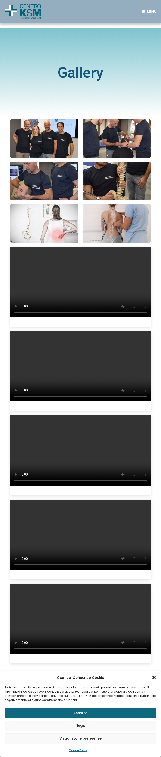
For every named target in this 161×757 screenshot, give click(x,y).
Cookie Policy (78, 750)
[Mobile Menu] (149, 11)
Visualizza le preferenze (80, 738)
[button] (154, 677)
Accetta (80, 712)
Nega (80, 725)
